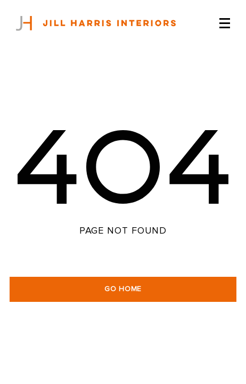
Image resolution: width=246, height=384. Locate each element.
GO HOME (123, 289)
